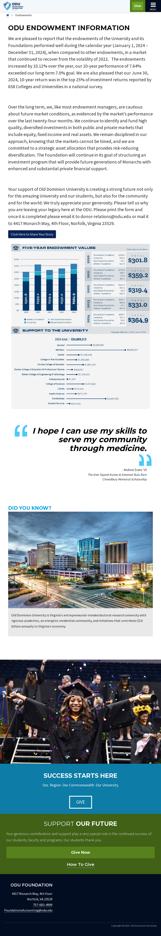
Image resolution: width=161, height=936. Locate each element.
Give (137, 6)
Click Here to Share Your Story (32, 234)
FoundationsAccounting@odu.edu (28, 910)
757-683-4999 (42, 905)
